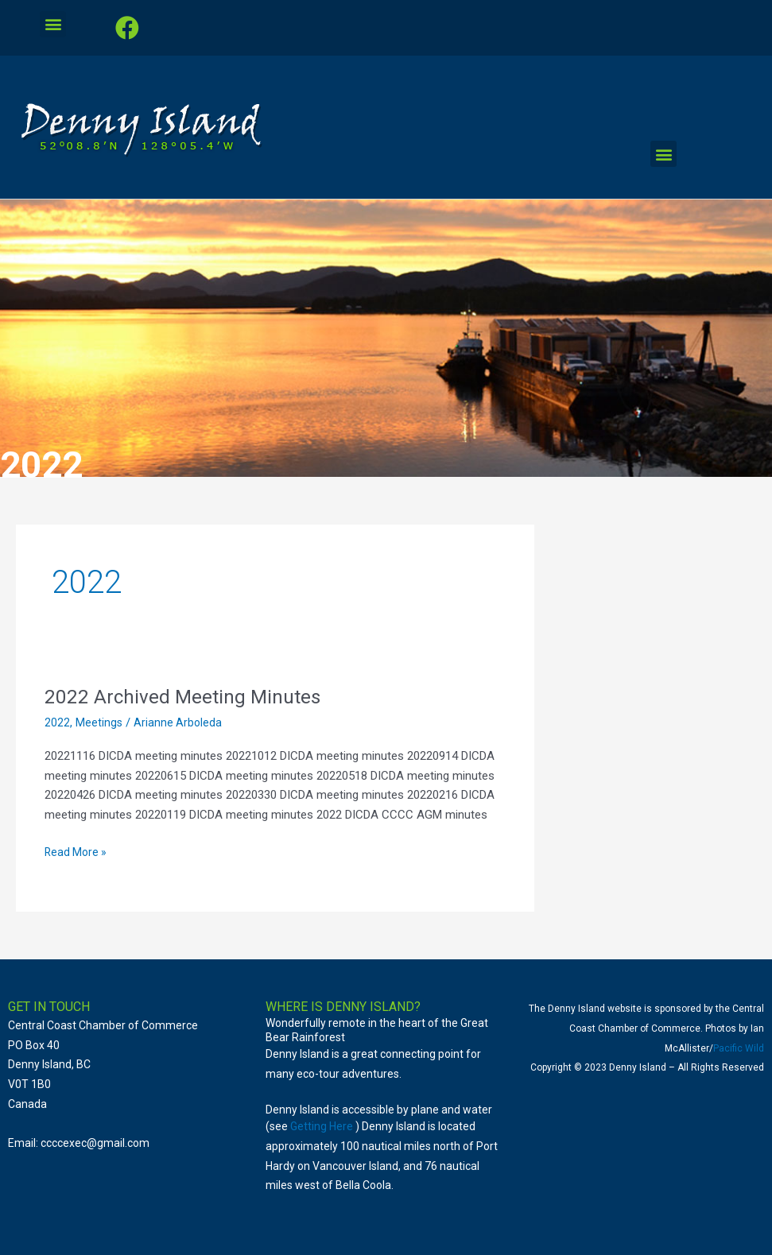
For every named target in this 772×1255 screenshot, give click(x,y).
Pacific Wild (738, 1048)
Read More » (77, 850)
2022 (57, 722)
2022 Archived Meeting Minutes (189, 696)
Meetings (99, 722)
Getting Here (321, 1126)
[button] (53, 24)
